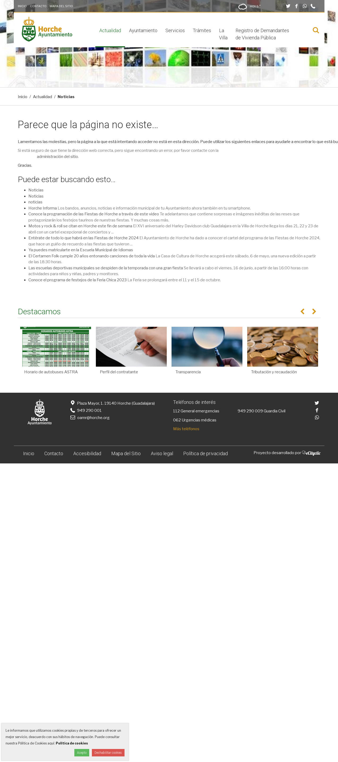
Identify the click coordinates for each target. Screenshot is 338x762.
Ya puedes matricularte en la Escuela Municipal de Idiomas (80, 250)
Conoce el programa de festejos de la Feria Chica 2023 (77, 280)
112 (176, 411)
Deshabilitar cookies (108, 753)
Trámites (202, 30)
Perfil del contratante (119, 372)
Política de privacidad (205, 453)
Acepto (82, 753)
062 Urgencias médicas (194, 420)
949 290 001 (86, 410)
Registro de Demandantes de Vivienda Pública (262, 34)
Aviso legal (162, 453)
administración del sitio (57, 156)
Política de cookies (72, 743)
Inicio (22, 6)
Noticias (36, 190)
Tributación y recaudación (274, 372)
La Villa (223, 34)
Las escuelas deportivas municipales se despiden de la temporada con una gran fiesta (105, 268)
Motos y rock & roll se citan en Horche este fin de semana (80, 226)
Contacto (38, 6)
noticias (35, 202)
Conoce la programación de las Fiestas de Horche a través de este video (93, 214)
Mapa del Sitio (61, 6)
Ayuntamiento (143, 30)
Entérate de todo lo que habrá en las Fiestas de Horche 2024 (83, 238)
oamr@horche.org (90, 417)
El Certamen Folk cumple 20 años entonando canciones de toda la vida (91, 256)
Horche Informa (42, 208)
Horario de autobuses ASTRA (51, 372)
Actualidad (110, 30)
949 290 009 (250, 411)
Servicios (175, 30)
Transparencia (188, 372)
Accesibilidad (87, 453)
